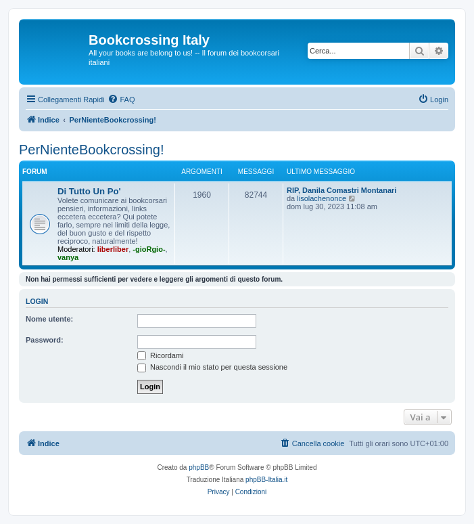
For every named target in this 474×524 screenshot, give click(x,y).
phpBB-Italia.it (266, 479)
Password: (45, 340)
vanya (67, 257)
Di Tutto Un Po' (89, 191)
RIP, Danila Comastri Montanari (341, 190)
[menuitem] (121, 99)
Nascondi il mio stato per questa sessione (212, 367)
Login (37, 301)
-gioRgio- (149, 249)
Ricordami (160, 355)
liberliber (112, 249)
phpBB (199, 467)
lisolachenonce (321, 198)
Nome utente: (49, 319)
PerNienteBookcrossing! (91, 149)
